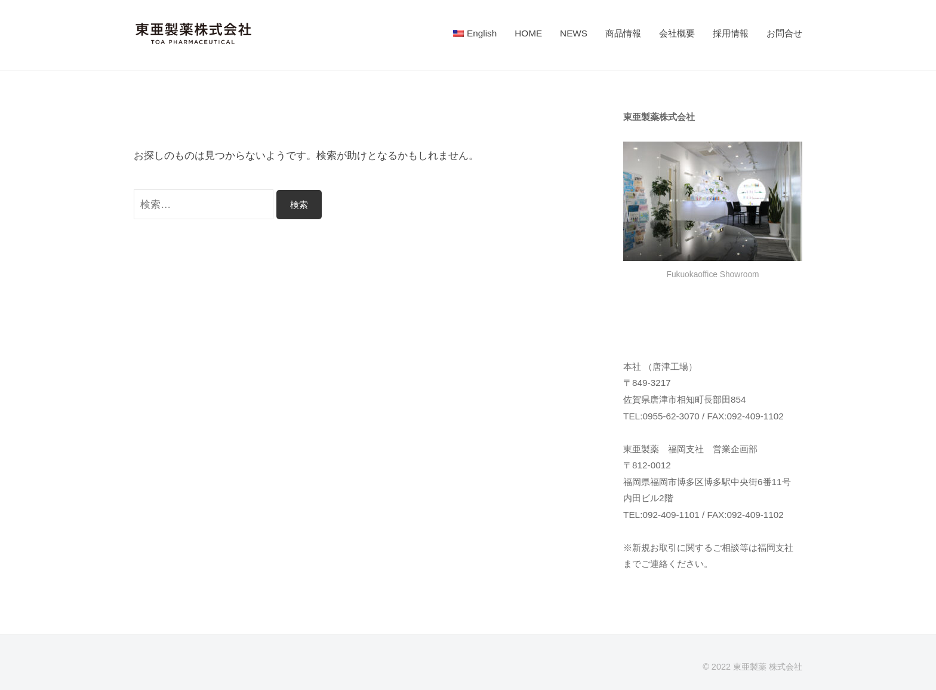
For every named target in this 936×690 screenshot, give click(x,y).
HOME (528, 33)
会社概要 (677, 33)
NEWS (573, 33)
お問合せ (784, 33)
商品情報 (623, 33)
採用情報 (731, 33)
